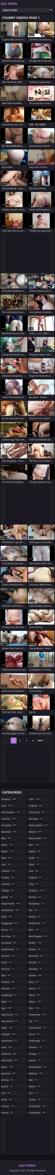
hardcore (9, 1054)
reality (35, 942)
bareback (9, 831)
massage (36, 818)
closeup (8, 884)
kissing (8, 1106)
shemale (36, 969)
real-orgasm (38, 936)
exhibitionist (10, 949)
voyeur (35, 1060)
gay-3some (9, 1014)
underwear (37, 1040)
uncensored (38, 1027)
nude (34, 858)
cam (6, 864)
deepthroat (10, 910)
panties (35, 897)
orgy (34, 884)
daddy (7, 897)
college (8, 890)
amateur (9, 799)
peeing (35, 916)
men (34, 845)
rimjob (35, 949)
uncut (34, 1034)
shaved (35, 962)
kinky (6, 1099)
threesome (38, 1014)
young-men (37, 1112)
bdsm (7, 845)
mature (35, 831)
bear (6, 858)
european (9, 942)
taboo (34, 995)
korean (7, 1112)
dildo (6, 916)
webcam (36, 1073)
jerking (7, 1080)
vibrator (36, 1047)
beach (7, 851)
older (34, 864)
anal (7, 805)
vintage (35, 1054)
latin (34, 799)
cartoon (8, 871)
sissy (34, 982)
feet (6, 975)
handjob (9, 1034)
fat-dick (8, 969)
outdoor (36, 890)
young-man (37, 1106)
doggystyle (9, 923)
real (34, 929)
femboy (8, 982)
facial (7, 962)
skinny (35, 988)
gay (7, 1008)
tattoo (35, 1001)
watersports (38, 1067)
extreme (8, 956)
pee (33, 910)
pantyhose (37, 903)
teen (34, 1008)
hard (7, 1047)
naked (35, 851)
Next (40, 740)
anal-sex (9, 818)
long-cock (37, 812)
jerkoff (7, 1086)
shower (35, 975)
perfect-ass (37, 923)
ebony (7, 929)
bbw (6, 838)
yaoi (34, 1093)
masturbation (39, 825)
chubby (8, 877)
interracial (9, 1060)
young (35, 1099)
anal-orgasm (10, 812)
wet (33, 1080)
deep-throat (11, 903)
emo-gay (8, 936)
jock (6, 1093)
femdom (8, 988)
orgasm (36, 877)
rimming (36, 956)
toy (33, 1021)
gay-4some (9, 1021)
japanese (8, 1073)
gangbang (9, 995)
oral (34, 871)
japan (7, 1067)
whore (35, 1086)
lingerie (36, 805)
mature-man (38, 838)
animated (9, 825)
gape (6, 1001)
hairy (7, 1027)
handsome (9, 1040)
